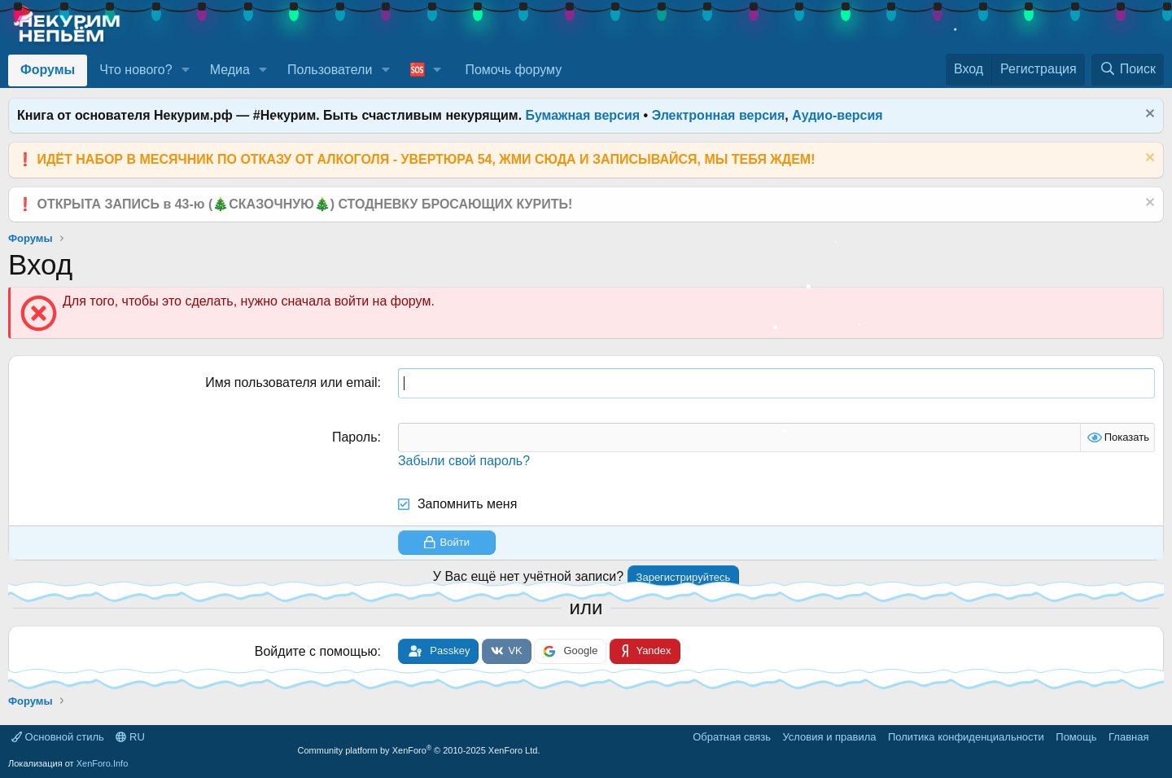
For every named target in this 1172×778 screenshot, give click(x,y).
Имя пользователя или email (291, 382)
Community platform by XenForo (419, 750)
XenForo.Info (103, 763)
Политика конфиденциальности (966, 737)
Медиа (230, 70)
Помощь (1076, 737)
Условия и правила (829, 737)
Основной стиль (57, 737)
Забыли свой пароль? (464, 461)
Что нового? (135, 70)
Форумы (47, 70)
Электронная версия (718, 115)
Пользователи (329, 70)
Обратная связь (732, 737)
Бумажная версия (583, 115)
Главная (1128, 737)
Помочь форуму (513, 70)
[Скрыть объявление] (1148, 115)
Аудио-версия (837, 115)
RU (130, 737)
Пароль (355, 437)
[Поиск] (1127, 69)
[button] (185, 70)
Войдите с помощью (316, 651)
